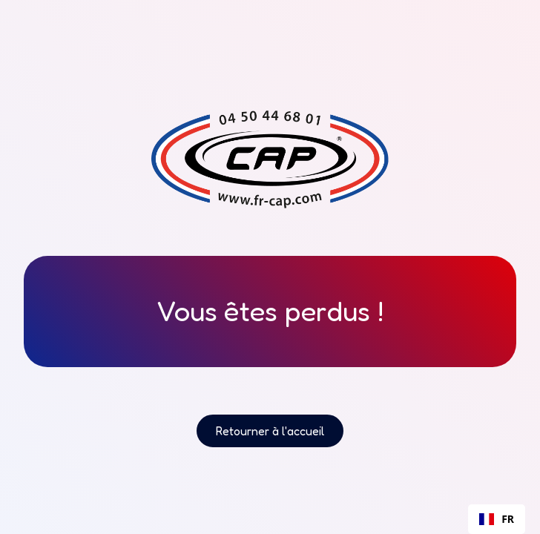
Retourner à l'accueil (270, 430)
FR (496, 519)
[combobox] (496, 519)
